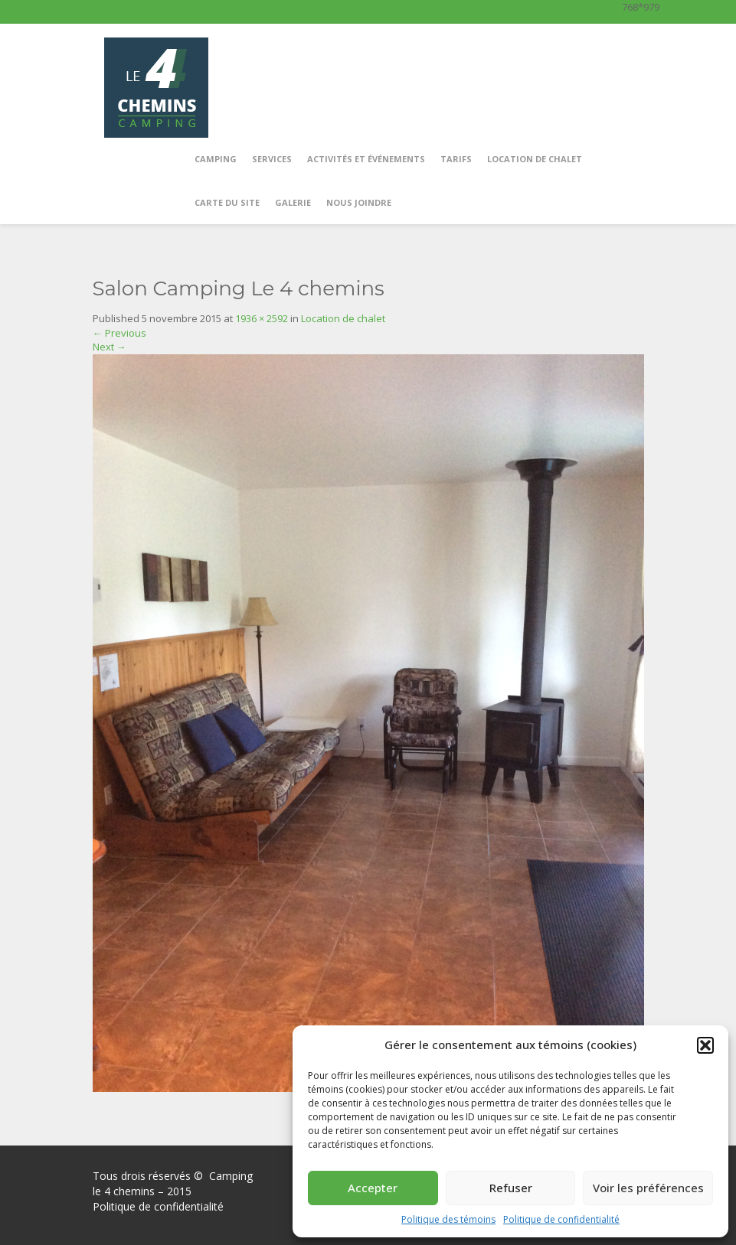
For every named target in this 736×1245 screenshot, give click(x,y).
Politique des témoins (448, 1219)
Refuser (510, 1187)
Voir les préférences (648, 1187)
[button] (705, 1045)
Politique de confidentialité (561, 1219)
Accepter (372, 1187)
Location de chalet (343, 318)
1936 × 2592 (261, 318)
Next (109, 347)
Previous (119, 333)
